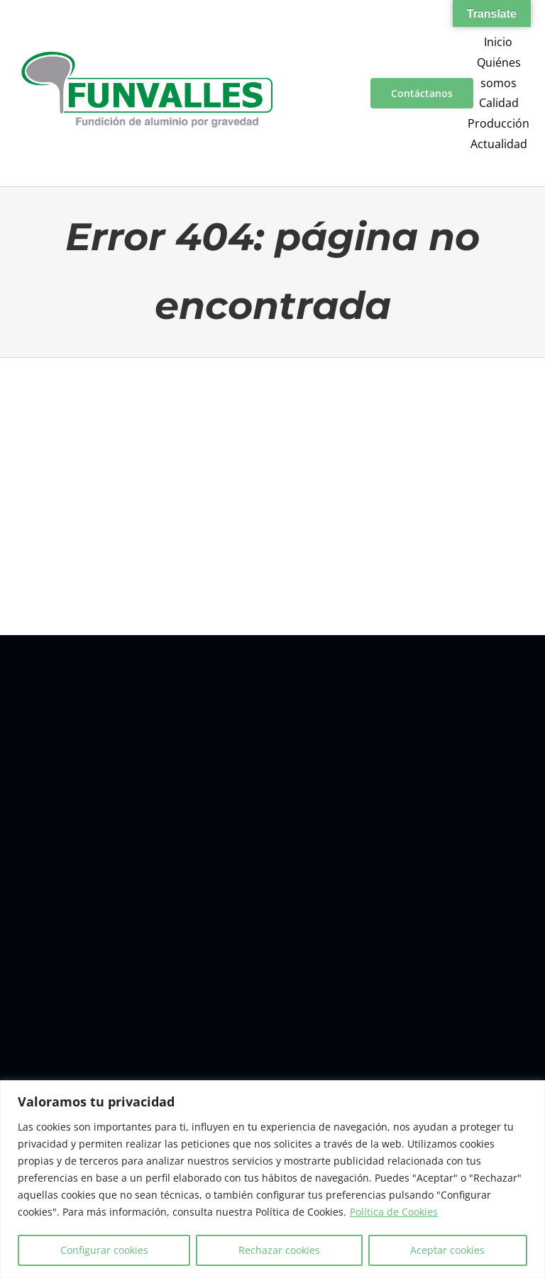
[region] (272, 1179)
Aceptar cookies (447, 1250)
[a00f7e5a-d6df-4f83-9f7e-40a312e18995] (146, 57)
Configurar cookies (104, 1250)
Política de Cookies (394, 1211)
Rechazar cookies (279, 1250)
